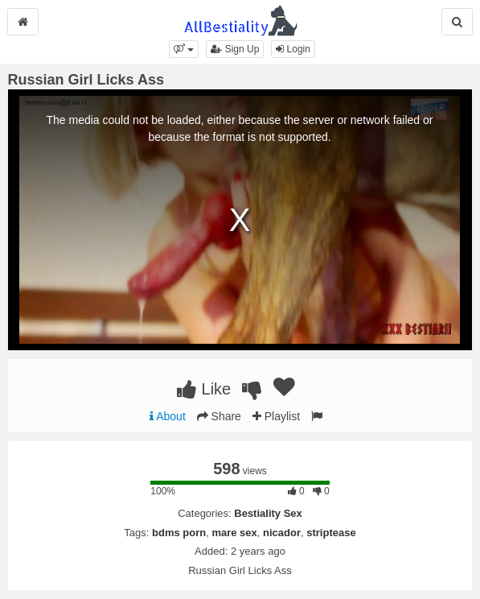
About (168, 416)
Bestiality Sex (268, 513)
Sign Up (235, 49)
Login (293, 49)
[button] (184, 49)
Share (219, 416)
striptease (330, 533)
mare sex (233, 533)
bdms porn (179, 533)
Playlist (276, 416)
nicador (282, 533)
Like (204, 389)
